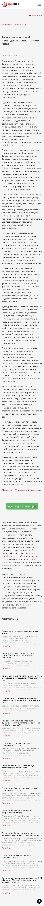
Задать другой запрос (22, 506)
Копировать (9, 490)
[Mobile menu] (39, 4)
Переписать (22, 490)
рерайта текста (9, 556)
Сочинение (20, 25)
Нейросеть (7, 25)
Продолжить (35, 490)
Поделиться (37, 15)
